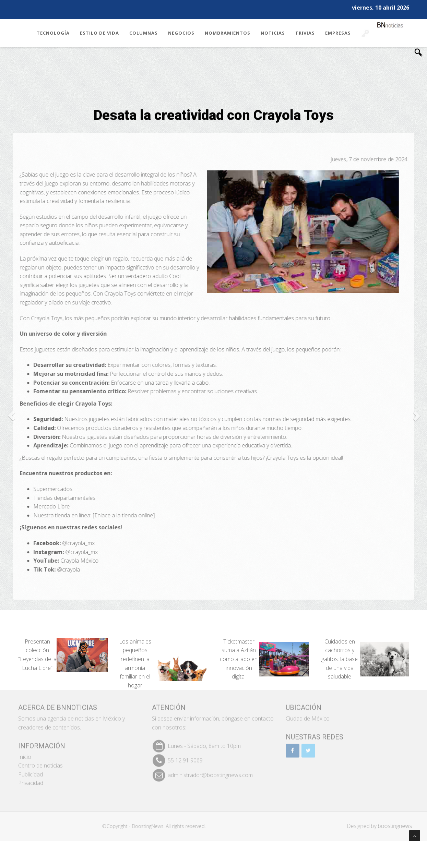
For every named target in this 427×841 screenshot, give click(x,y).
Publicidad (30, 771)
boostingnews (398, 826)
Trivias (305, 33)
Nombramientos (227, 33)
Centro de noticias (40, 762)
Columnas (143, 33)
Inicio (24, 753)
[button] (11, 415)
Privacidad (30, 780)
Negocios (181, 33)
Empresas (338, 33)
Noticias (273, 33)
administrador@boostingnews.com (210, 772)
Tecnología (53, 33)
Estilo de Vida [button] (99, 33)
